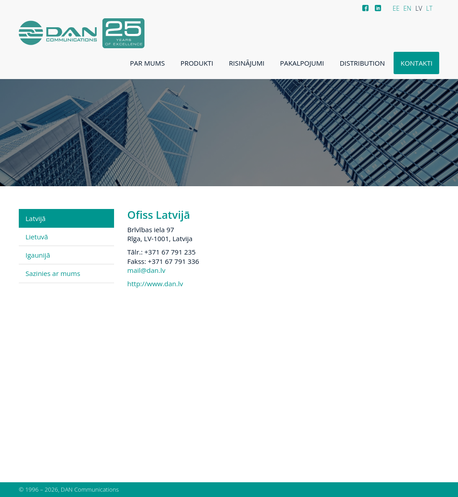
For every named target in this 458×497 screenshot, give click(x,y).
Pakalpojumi (302, 62)
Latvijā (35, 218)
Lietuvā (36, 236)
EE (396, 8)
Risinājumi (246, 62)
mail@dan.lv (146, 270)
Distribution (362, 62)
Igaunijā (37, 255)
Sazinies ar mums (52, 273)
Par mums (147, 62)
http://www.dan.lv (155, 283)
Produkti (196, 62)
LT (429, 8)
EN (407, 8)
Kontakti (416, 62)
